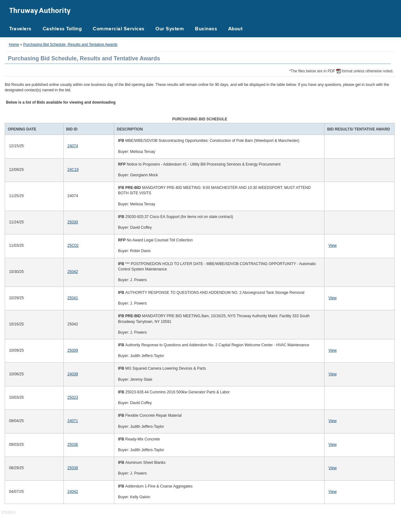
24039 (72, 374)
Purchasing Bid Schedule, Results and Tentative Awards (70, 44)
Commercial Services (118, 29)
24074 (72, 146)
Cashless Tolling (62, 29)
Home (14, 44)
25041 (72, 298)
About (235, 29)
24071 (72, 421)
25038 (72, 468)
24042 (72, 491)
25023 (72, 397)
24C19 (72, 169)
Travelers (20, 29)
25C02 (72, 245)
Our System (169, 29)
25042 (72, 272)
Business (206, 29)
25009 (72, 350)
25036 (72, 444)
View (333, 245)
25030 (72, 222)
